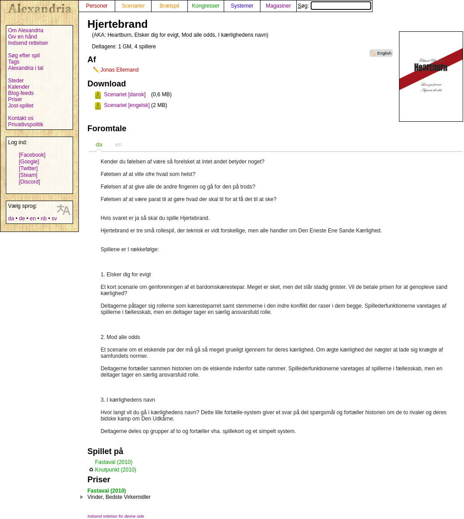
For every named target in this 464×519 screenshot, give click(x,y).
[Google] (29, 162)
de (22, 218)
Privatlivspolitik (25, 124)
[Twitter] (28, 168)
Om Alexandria (25, 30)
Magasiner (278, 6)
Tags (13, 62)
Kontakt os (21, 118)
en (32, 218)
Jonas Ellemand (119, 70)
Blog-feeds (21, 93)
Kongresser (205, 6)
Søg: (334, 6)
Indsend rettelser (28, 43)
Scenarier (132, 6)
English (384, 53)
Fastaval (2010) (113, 462)
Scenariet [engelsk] (127, 105)
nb (44, 218)
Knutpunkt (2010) (115, 470)
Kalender (19, 87)
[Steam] (28, 175)
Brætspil (169, 6)
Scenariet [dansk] (125, 94)
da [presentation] (98, 144)
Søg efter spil (24, 55)
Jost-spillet (21, 106)
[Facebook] (32, 155)
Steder (16, 80)
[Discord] (29, 182)
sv (54, 218)
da (11, 218)
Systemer (242, 6)
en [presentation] (118, 144)
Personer (97, 6)
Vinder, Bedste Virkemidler (119, 497)
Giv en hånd (22, 37)
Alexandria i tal (25, 68)
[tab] (99, 144)
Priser (15, 99)
